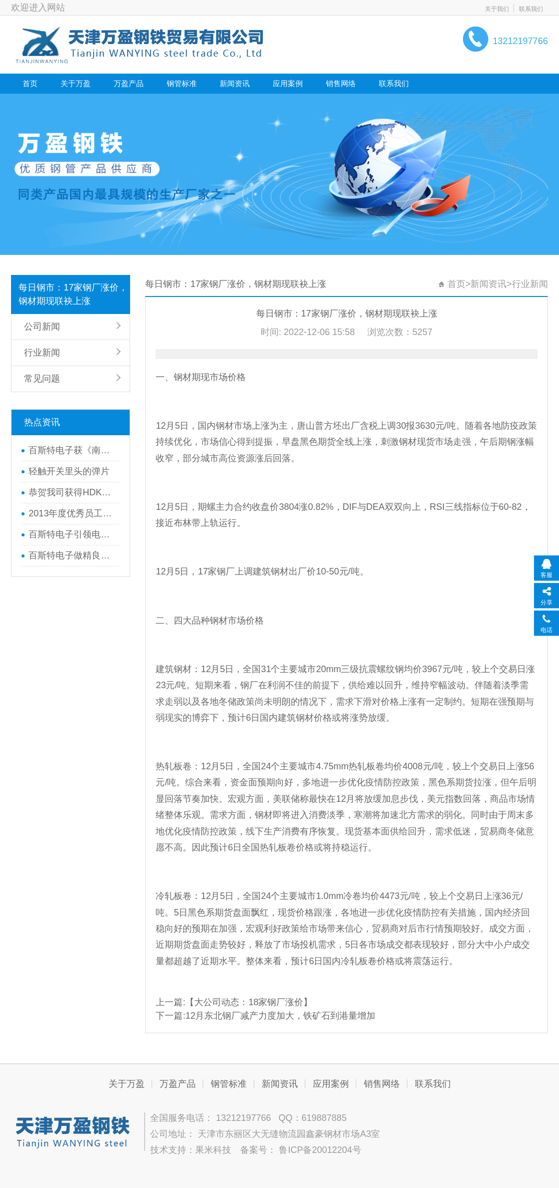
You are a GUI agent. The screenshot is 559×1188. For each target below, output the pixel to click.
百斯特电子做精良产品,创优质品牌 (72, 555)
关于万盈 (76, 83)
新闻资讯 (235, 83)
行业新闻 (42, 353)
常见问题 (42, 379)
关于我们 (497, 9)
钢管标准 (182, 83)
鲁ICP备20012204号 (320, 1150)
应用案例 (288, 83)
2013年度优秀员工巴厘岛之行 (72, 513)
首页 (30, 83)
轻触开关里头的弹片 (69, 471)
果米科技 (213, 1150)
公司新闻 (42, 327)
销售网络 (341, 83)
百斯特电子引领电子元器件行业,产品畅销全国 (72, 534)
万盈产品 (129, 83)
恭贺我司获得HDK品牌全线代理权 (72, 492)
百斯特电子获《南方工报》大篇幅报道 (72, 450)
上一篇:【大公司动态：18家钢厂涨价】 (234, 1002)
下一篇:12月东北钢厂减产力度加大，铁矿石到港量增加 (265, 1016)
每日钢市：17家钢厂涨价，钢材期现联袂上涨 (73, 294)
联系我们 (531, 9)
